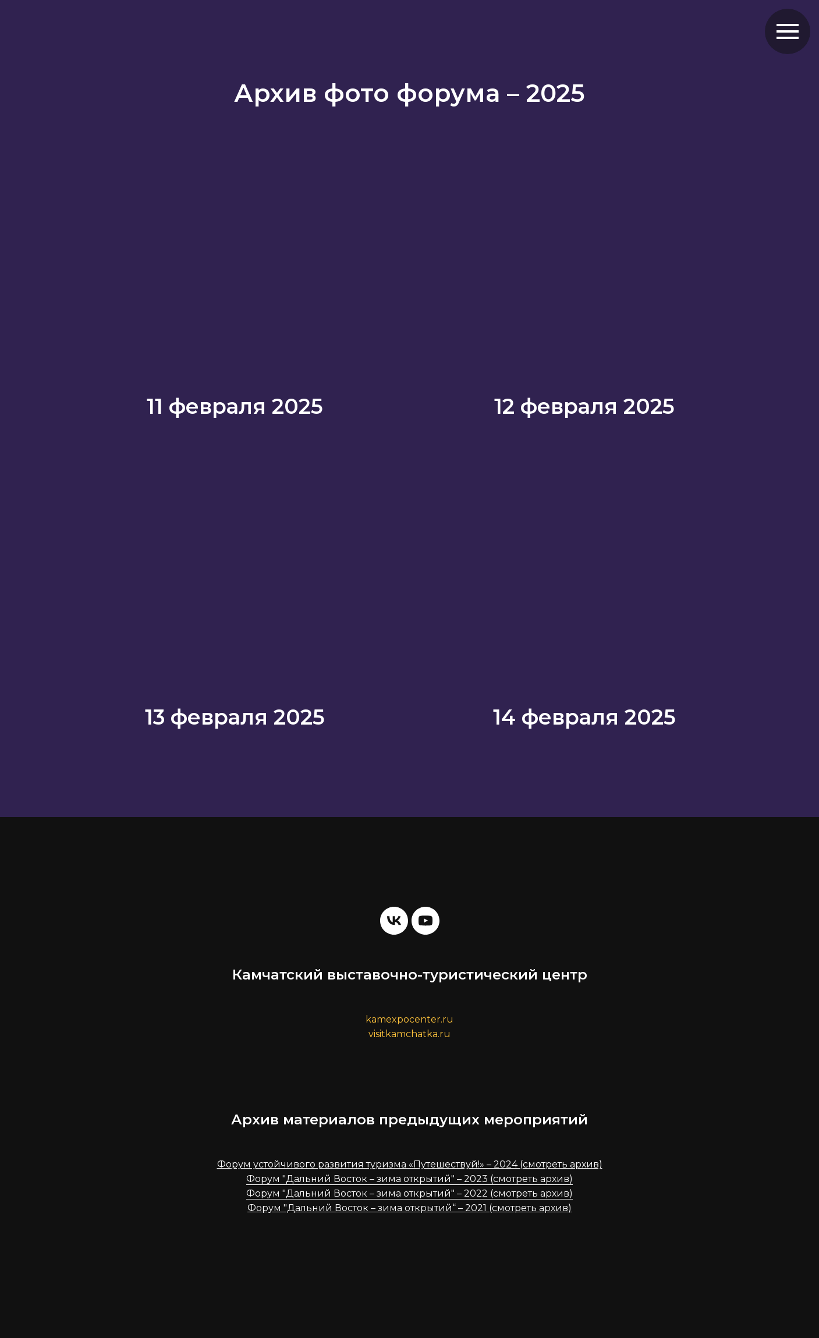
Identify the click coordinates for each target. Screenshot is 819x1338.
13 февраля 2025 (235, 717)
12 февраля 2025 (584, 406)
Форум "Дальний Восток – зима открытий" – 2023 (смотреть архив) (409, 1178)
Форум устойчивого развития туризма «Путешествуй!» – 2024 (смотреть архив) (409, 1164)
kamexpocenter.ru (409, 1019)
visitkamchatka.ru (409, 1033)
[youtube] (425, 921)
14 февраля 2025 (584, 717)
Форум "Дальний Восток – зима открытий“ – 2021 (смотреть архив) (409, 1207)
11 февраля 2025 (235, 406)
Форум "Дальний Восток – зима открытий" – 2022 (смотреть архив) (409, 1193)
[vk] (394, 921)
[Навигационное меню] (788, 31)
